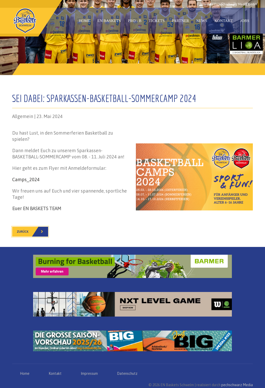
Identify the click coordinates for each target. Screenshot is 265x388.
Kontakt (224, 21)
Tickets (157, 21)
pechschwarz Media (237, 385)
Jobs (244, 21)
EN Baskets (109, 21)
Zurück (32, 232)
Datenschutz (127, 373)
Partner (180, 21)
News (201, 21)
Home (84, 21)
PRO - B (135, 21)
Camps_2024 (26, 179)
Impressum (89, 373)
